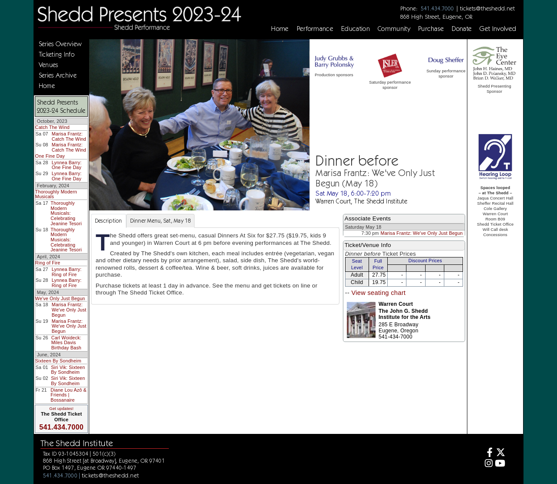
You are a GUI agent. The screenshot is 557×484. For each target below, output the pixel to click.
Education (355, 28)
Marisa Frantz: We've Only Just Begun (69, 309)
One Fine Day (50, 156)
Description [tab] (108, 220)
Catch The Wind (52, 127)
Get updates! (61, 408)
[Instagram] (487, 464)
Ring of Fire (47, 262)
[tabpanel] (215, 266)
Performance (315, 28)
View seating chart (378, 292)
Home (280, 28)
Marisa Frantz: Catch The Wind (69, 136)
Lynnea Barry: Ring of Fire (67, 272)
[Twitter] (500, 453)
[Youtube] (500, 464)
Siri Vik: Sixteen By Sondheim (68, 370)
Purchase (431, 28)
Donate (462, 28)
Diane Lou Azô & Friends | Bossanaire (68, 395)
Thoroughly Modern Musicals (56, 194)
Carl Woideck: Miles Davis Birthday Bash (66, 342)
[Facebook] (487, 453)
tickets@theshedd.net (487, 8)
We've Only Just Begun (60, 298)
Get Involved (498, 28)
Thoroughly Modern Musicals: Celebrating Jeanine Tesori (66, 213)
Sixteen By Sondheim (58, 360)
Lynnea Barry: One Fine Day (67, 165)
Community (394, 28)
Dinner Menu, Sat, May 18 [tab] (160, 220)
